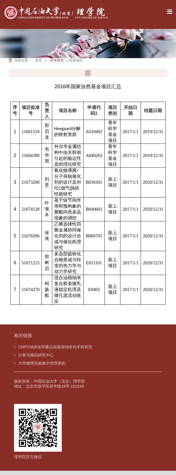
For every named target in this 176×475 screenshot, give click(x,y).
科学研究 (57, 60)
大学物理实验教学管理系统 (41, 363)
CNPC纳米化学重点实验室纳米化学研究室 (55, 347)
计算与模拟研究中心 (36, 355)
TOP (168, 438)
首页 (38, 60)
